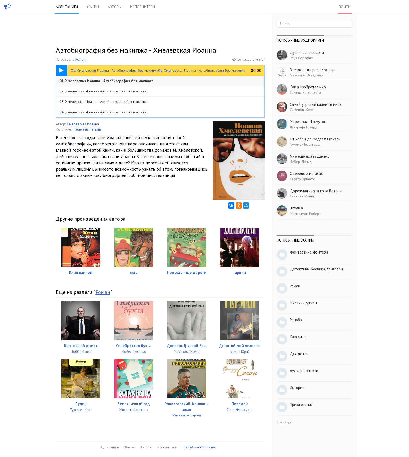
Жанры (93, 6)
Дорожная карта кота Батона (316, 190)
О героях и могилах (306, 173)
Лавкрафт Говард (303, 127)
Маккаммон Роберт (305, 213)
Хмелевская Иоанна (83, 124)
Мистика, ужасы (303, 302)
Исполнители (142, 6)
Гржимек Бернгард (305, 144)
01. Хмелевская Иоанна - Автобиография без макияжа (106, 80)
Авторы (114, 6)
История (297, 387)
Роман (80, 59)
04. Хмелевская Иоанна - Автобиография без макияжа (103, 112)
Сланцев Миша (302, 196)
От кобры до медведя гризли (315, 139)
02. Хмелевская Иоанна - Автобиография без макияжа (103, 91)
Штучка (296, 208)
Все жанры (284, 422)
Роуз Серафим (301, 57)
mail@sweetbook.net (199, 447)
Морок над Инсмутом (308, 121)
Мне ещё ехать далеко (310, 156)
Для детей (299, 353)
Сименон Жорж (302, 109)
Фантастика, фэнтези (309, 252)
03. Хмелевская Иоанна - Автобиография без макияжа (103, 101)
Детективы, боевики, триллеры (316, 269)
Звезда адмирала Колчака (312, 69)
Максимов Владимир (306, 75)
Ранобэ (296, 319)
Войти (345, 6)
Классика (298, 336)
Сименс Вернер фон (306, 92)
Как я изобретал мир (308, 86)
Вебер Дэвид (301, 161)
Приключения (301, 404)
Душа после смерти (307, 52)
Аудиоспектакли (304, 370)
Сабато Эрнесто (302, 179)
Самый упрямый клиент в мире (316, 104)
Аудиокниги (67, 6)
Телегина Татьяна (88, 129)
